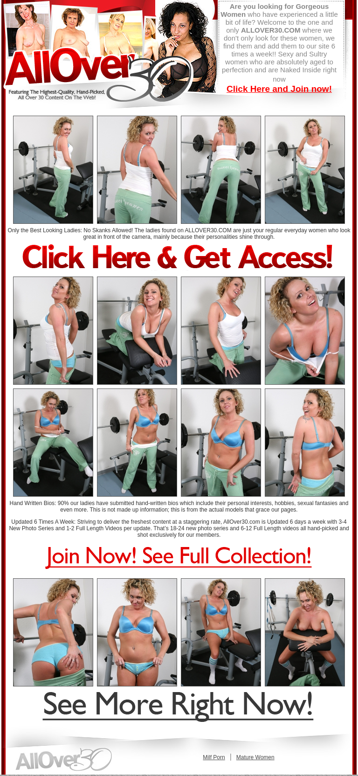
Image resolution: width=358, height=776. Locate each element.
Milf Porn (214, 757)
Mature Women (255, 757)
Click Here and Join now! (279, 89)
